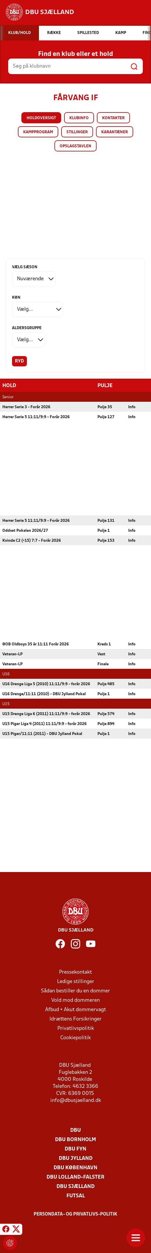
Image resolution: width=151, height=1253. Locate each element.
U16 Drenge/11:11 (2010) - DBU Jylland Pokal (44, 694)
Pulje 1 (103, 530)
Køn (16, 298)
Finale (103, 664)
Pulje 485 (105, 684)
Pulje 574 (105, 714)
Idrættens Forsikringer (75, 1018)
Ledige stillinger (75, 981)
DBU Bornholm (75, 1139)
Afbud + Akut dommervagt (75, 1009)
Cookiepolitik (75, 1037)
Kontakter (113, 118)
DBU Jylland (75, 1158)
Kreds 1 (104, 644)
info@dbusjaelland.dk (75, 1100)
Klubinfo (79, 118)
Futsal (75, 1195)
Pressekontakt (75, 972)
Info (131, 407)
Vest (101, 654)
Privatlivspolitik (75, 1028)
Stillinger (77, 132)
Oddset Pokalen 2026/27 (25, 530)
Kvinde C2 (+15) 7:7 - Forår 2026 (31, 540)
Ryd (19, 361)
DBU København (75, 1167)
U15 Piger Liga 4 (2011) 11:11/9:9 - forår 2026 (44, 724)
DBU (75, 1130)
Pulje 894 (105, 724)
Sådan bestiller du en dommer (75, 990)
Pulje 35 (104, 407)
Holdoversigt (41, 118)
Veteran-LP (12, 654)
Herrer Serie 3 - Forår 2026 (26, 407)
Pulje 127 (105, 417)
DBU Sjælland (75, 1186)
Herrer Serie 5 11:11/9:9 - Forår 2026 (36, 417)
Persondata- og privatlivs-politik (75, 1214)
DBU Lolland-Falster (75, 1177)
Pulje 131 (105, 520)
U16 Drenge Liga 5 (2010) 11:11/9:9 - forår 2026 (46, 684)
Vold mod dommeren (75, 1000)
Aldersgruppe (27, 328)
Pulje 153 (105, 540)
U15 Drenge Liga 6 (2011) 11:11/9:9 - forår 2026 (46, 714)
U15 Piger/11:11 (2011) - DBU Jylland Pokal (42, 734)
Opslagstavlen (75, 146)
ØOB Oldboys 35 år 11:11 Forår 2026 (35, 644)
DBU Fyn (75, 1148)
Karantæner (114, 132)
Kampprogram (38, 132)
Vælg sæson (24, 267)
